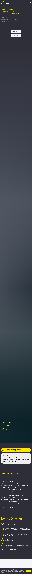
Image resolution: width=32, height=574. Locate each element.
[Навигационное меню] (30, 2)
